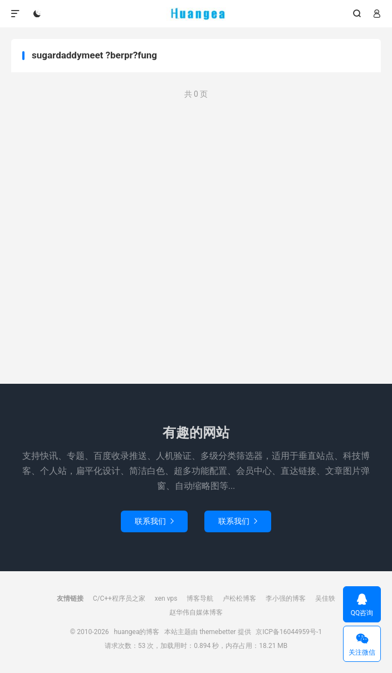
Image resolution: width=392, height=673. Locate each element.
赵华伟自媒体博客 (196, 612)
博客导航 (200, 598)
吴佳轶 (325, 598)
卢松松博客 (239, 598)
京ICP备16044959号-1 (289, 632)
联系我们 (154, 521)
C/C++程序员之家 (119, 598)
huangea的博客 (196, 14)
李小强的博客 (286, 598)
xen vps (166, 598)
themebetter (217, 632)
